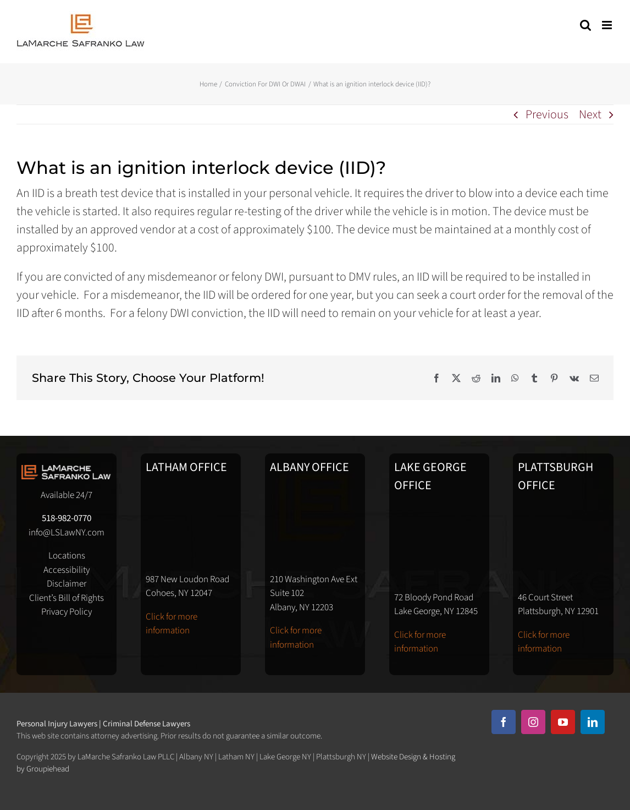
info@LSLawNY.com (66, 532)
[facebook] (503, 722)
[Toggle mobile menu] (608, 25)
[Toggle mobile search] (585, 25)
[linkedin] (593, 722)
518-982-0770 (66, 518)
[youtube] (563, 722)
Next (590, 114)
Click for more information (171, 624)
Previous (547, 114)
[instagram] (533, 722)
